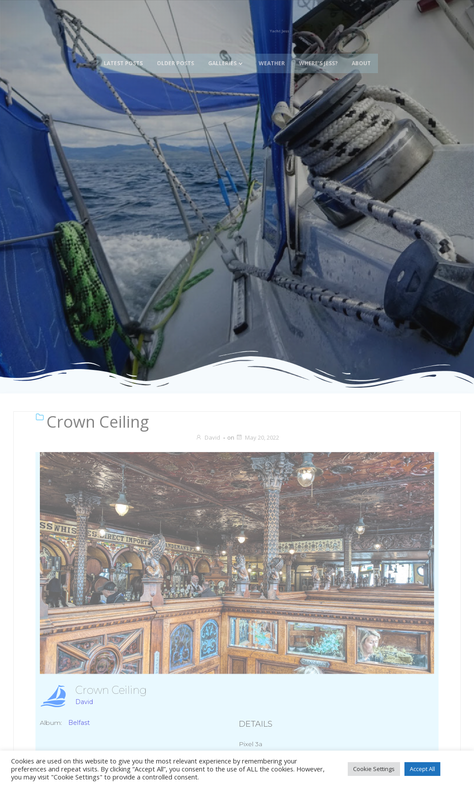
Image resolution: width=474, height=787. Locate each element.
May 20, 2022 (257, 437)
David (207, 437)
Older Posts (175, 51)
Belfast (79, 723)
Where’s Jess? (318, 51)
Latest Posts (123, 51)
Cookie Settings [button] (374, 769)
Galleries (226, 51)
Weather (272, 51)
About (361, 51)
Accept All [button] (422, 769)
